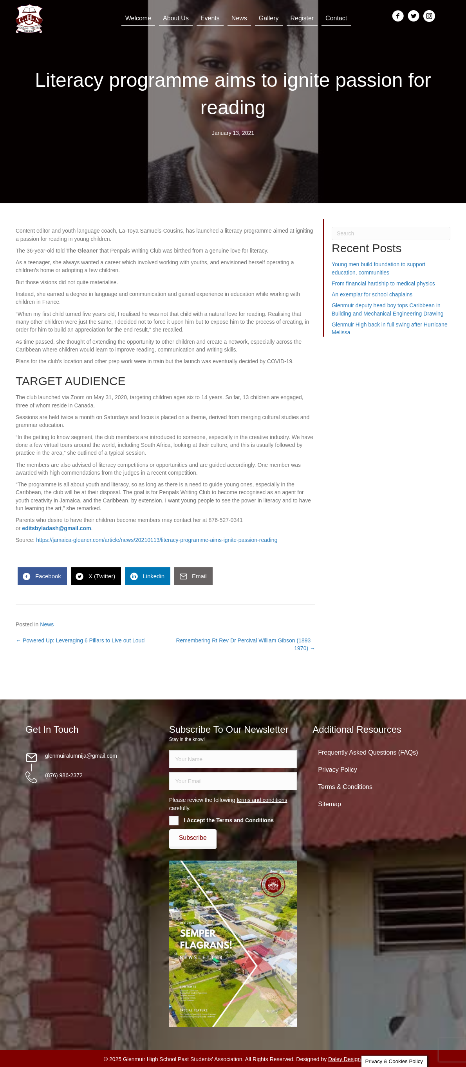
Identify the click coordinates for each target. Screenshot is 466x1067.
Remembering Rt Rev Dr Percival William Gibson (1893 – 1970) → (245, 644)
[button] (193, 837)
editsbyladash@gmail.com (56, 528)
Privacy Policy (337, 769)
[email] (233, 781)
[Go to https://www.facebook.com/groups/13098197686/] (398, 16)
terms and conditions (262, 800)
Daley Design (344, 1059)
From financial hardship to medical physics (383, 283)
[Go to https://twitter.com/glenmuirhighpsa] (413, 16)
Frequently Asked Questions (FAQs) (368, 752)
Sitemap (329, 804)
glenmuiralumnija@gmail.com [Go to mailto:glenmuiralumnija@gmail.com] (81, 756)
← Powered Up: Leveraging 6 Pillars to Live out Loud (80, 640)
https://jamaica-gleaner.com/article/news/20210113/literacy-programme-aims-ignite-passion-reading (156, 540)
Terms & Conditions (345, 787)
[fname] (233, 759)
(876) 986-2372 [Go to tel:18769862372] (64, 775)
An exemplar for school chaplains (372, 294)
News (47, 624)
